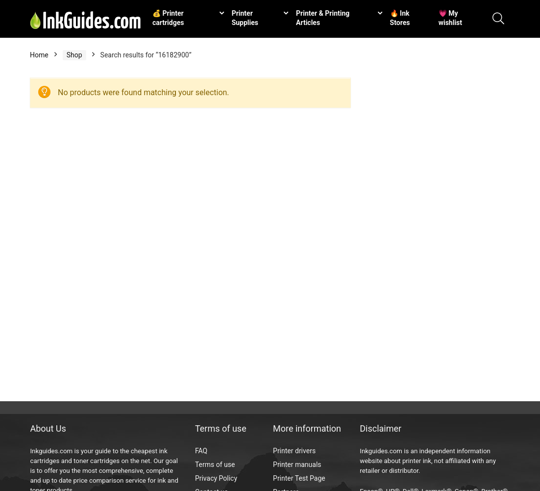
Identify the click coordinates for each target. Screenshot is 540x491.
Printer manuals (297, 464)
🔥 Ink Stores (400, 17)
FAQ (201, 451)
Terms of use (215, 464)
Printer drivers (294, 451)
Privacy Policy (216, 478)
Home (39, 55)
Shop (74, 55)
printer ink (416, 461)
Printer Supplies (245, 17)
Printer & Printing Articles (322, 17)
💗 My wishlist (450, 17)
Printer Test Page (299, 478)
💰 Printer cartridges (168, 17)
